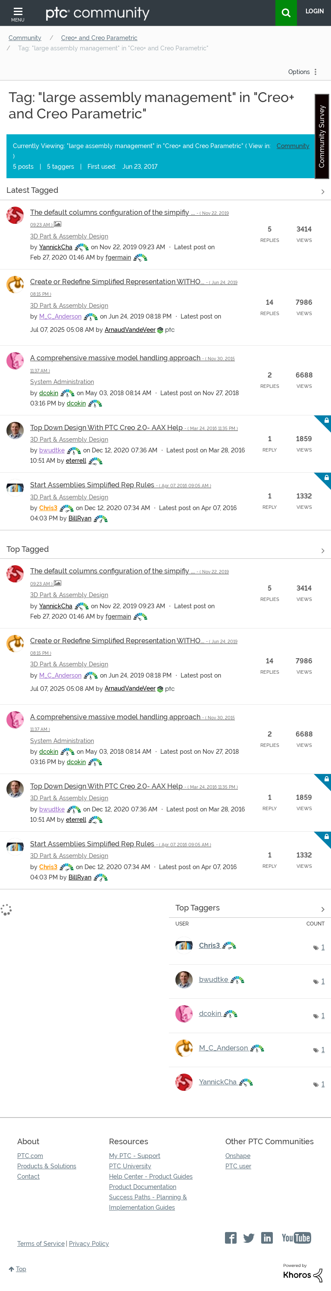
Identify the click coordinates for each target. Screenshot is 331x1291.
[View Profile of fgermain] (118, 257)
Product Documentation (142, 1186)
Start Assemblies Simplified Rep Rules (120, 485)
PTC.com (30, 1155)
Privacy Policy (89, 1244)
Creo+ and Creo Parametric (99, 37)
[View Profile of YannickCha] (55, 247)
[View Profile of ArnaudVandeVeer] (130, 329)
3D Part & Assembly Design (69, 236)
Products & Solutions (46, 1166)
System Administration (62, 381)
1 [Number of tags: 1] (323, 947)
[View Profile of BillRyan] (80, 518)
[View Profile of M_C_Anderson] (60, 316)
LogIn (315, 11)
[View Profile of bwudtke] (52, 450)
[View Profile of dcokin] (48, 393)
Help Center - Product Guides (151, 1176)
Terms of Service (41, 1244)
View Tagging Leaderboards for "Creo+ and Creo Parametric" (250, 909)
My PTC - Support (134, 1155)
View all (165, 192)
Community (25, 37)
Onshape (237, 1155)
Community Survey (322, 136)
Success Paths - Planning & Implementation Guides (148, 1202)
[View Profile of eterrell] (76, 460)
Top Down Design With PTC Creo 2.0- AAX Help (134, 428)
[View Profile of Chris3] (48, 508)
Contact (28, 1176)
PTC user (238, 1166)
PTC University (130, 1166)
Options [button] (299, 71)
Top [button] (21, 1269)
